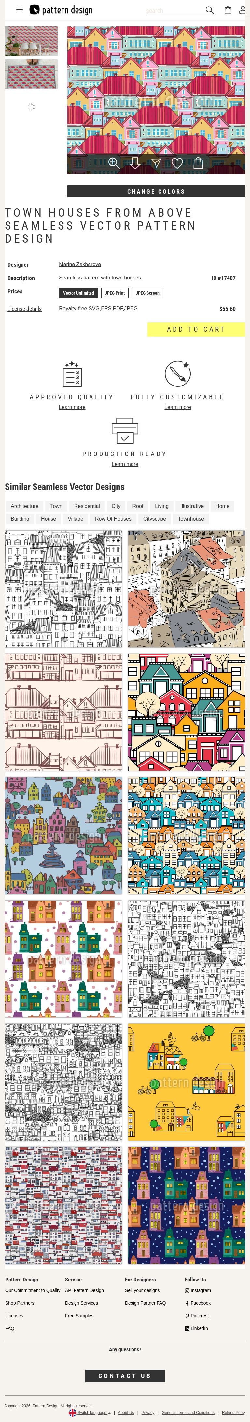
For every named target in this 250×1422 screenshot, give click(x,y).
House (48, 518)
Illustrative (192, 506)
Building (20, 518)
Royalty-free (73, 308)
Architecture (24, 506)
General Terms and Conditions (188, 1412)
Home (222, 506)
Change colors (156, 191)
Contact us (125, 1376)
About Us (126, 1412)
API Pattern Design (84, 1290)
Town (56, 506)
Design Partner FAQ (145, 1302)
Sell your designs (142, 1290)
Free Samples (79, 1315)
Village (75, 518)
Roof (137, 506)
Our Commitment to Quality (33, 1290)
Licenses (14, 1315)
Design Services (81, 1302)
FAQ (9, 1328)
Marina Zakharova (80, 264)
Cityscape (154, 518)
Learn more (72, 407)
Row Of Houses (113, 518)
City (116, 506)
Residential (87, 506)
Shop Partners (20, 1302)
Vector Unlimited (78, 292)
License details (24, 308)
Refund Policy (234, 1412)
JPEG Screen (147, 292)
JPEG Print (114, 292)
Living (162, 506)
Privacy (148, 1412)
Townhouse (191, 518)
